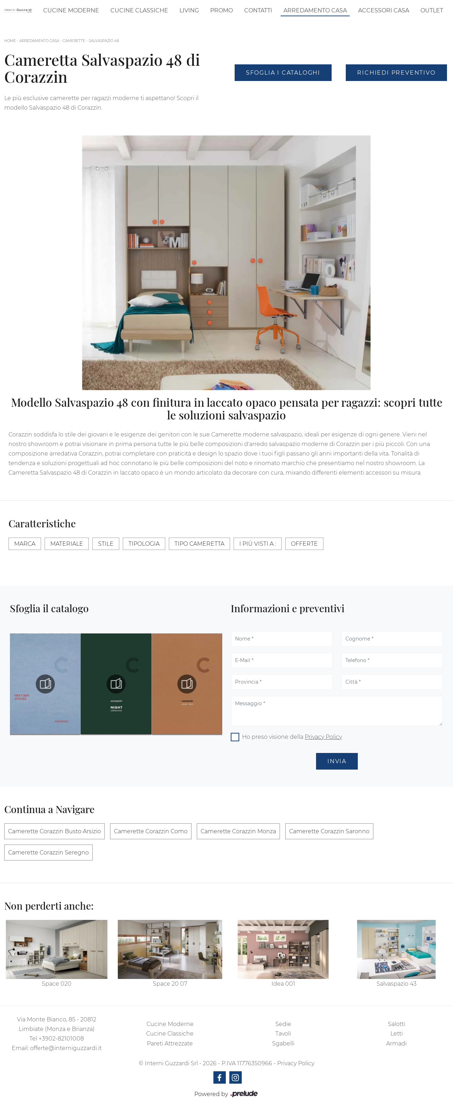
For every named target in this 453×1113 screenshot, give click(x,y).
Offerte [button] (304, 543)
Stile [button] (106, 543)
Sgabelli (283, 1043)
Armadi (396, 1043)
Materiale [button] (66, 543)
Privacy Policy (323, 737)
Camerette (74, 41)
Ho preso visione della (292, 737)
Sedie (283, 1024)
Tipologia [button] (144, 543)
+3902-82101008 (61, 1038)
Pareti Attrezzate (170, 1043)
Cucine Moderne (71, 10)
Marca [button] (24, 543)
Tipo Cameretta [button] (199, 543)
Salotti (396, 1024)
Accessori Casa (383, 10)
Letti (396, 1033)
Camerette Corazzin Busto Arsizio (54, 831)
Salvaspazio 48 (104, 41)
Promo (221, 10)
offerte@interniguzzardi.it (66, 1048)
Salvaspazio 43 (397, 983)
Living (189, 10)
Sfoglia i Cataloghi (283, 72)
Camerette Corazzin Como (151, 831)
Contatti (258, 10)
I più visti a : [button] (257, 543)
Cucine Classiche (139, 10)
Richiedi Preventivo (396, 72)
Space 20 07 (170, 983)
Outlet (431, 10)
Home (10, 41)
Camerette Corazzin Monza (238, 831)
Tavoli (283, 1033)
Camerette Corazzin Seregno (48, 852)
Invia (336, 761)
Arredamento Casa (315, 10)
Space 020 (56, 983)
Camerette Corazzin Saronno (329, 831)
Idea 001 (283, 983)
